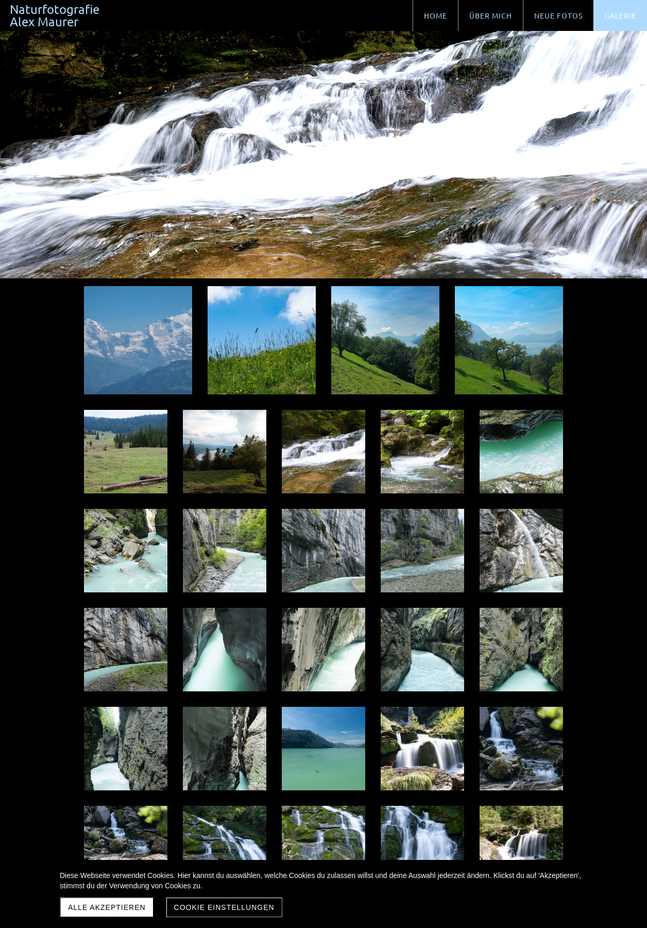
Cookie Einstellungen (224, 907)
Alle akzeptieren (107, 907)
